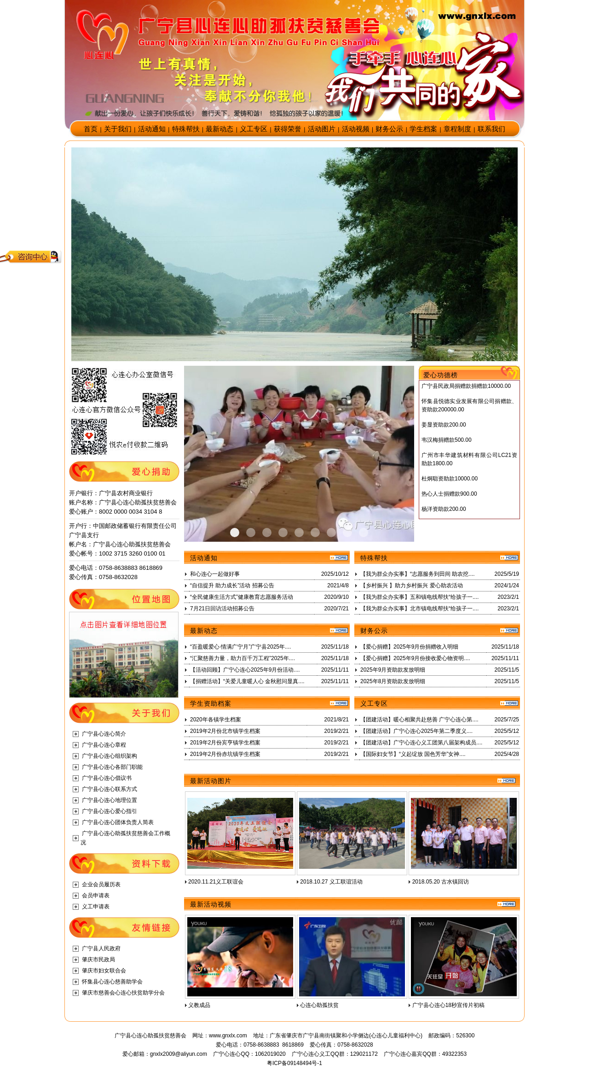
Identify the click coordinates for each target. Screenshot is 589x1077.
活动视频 (356, 129)
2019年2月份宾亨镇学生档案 (225, 742)
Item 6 (331, 532)
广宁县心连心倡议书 (107, 778)
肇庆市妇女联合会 (104, 970)
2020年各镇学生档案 (215, 719)
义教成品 (199, 1005)
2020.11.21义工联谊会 (215, 881)
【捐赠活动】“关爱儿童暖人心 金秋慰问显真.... (247, 681)
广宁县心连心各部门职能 (112, 767)
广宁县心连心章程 (104, 745)
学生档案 (423, 129)
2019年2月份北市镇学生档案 (225, 731)
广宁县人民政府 (101, 948)
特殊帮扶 (186, 129)
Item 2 (266, 532)
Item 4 (299, 532)
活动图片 (321, 129)
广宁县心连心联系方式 (109, 789)
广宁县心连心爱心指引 (109, 811)
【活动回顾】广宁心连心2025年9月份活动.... (245, 670)
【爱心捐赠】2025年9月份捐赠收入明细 (409, 647)
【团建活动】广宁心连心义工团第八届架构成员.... (421, 742)
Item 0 (234, 532)
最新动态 (219, 129)
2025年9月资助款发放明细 (392, 670)
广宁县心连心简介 (104, 734)
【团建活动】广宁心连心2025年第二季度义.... (416, 731)
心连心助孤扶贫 (319, 1005)
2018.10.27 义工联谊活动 (331, 881)
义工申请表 (96, 906)
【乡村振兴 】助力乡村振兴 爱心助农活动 (411, 585)
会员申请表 (96, 895)
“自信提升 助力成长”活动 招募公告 (232, 585)
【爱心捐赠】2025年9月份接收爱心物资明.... (415, 658)
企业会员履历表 (101, 884)
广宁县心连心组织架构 (109, 756)
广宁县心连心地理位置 (109, 800)
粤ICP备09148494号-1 (294, 1063)
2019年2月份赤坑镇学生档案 (225, 754)
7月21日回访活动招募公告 (222, 608)
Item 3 (283, 532)
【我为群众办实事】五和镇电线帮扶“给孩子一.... (419, 597)
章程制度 (457, 129)
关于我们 (118, 129)
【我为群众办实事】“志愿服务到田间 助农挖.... (417, 574)
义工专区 (253, 129)
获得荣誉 (287, 129)
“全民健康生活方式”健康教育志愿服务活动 (241, 597)
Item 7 (347, 532)
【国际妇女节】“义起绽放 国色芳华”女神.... (413, 754)
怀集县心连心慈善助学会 (112, 981)
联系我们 (491, 129)
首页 (91, 129)
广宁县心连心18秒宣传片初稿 (448, 1005)
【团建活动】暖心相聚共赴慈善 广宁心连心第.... (419, 719)
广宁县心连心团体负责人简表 (118, 822)
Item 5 (315, 532)
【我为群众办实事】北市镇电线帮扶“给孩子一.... (419, 608)
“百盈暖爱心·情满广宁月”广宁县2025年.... (240, 647)
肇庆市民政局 (98, 959)
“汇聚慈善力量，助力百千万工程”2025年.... (242, 658)
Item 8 (363, 532)
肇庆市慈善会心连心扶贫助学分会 (123, 992)
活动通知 (152, 129)
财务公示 (389, 129)
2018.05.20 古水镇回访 (440, 881)
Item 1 (250, 532)
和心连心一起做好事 (215, 574)
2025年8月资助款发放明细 (392, 681)
